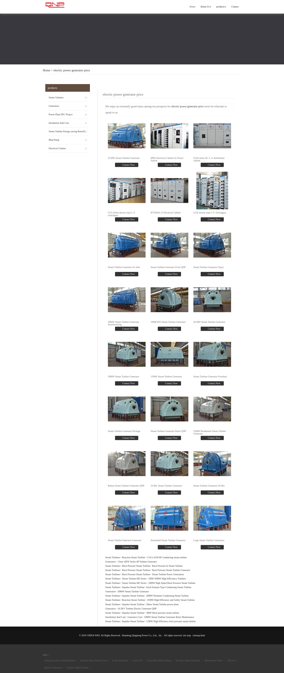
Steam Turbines (56, 97)
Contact (235, 6)
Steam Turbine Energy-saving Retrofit (67, 131)
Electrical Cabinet (57, 148)
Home (192, 6)
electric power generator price (71, 70)
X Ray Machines (120, 660)
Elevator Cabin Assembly (188, 660)
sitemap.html (199, 635)
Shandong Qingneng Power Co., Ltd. (139, 635)
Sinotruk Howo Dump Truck (93, 660)
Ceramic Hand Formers (77, 667)
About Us (205, 6)
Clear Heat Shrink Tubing (159, 660)
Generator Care (135, 617)
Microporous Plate (213, 660)
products (221, 6)
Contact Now (128, 165)
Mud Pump (54, 140)
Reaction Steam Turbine (133, 557)
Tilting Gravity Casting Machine (59, 660)
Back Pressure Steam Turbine (136, 566)
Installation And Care (59, 123)
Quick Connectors (53, 667)
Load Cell (137, 660)
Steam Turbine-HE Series (134, 578)
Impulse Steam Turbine (133, 587)
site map (187, 635)
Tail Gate (231, 660)
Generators (54, 106)
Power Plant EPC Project (60, 114)
